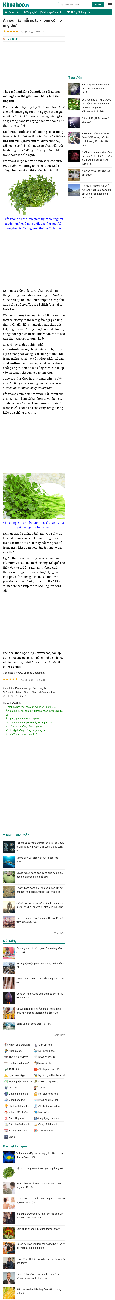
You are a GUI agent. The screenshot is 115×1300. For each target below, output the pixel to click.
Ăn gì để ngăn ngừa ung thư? (22, 734)
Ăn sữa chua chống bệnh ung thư (24, 726)
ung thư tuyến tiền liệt (15, 696)
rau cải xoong (23, 688)
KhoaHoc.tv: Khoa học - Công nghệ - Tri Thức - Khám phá (19, 4)
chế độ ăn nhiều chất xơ (16, 692)
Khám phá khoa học (52, 12)
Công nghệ (29, 12)
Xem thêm (59, 933)
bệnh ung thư (40, 688)
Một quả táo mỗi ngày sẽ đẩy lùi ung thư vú (29, 722)
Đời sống (12, 39)
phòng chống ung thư (43, 692)
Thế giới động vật (78, 12)
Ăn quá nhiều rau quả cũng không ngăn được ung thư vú (34, 712)
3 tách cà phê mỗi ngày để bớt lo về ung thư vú (31, 706)
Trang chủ (11, 11)
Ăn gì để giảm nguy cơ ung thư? (23, 718)
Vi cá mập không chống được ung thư (26, 730)
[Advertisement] (34, 65)
